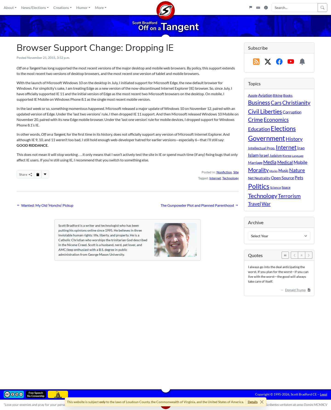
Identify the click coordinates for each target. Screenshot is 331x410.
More (99, 7)
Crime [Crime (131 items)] (255, 119)
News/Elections (33, 7)
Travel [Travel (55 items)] (254, 203)
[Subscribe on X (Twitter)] (268, 62)
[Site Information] (266, 7)
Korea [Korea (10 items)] (286, 156)
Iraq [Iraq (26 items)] (301, 147)
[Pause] (301, 255)
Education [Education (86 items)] (259, 129)
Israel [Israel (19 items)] (264, 155)
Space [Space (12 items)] (286, 187)
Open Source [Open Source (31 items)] (282, 177)
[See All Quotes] (285, 255)
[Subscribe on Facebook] (279, 62)
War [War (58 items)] (266, 203)
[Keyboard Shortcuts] (258, 7)
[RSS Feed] (256, 62)
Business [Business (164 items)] (259, 102)
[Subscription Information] (302, 62)
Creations (61, 7)
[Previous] (294, 255)
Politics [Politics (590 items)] (258, 186)
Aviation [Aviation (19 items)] (265, 95)
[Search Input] (295, 7)
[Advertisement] (154, 339)
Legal (323, 394)
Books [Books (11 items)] (288, 95)
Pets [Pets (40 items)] (299, 177)
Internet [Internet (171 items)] (286, 147)
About (9, 7)
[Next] (308, 255)
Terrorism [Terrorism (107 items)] (289, 196)
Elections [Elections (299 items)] (283, 128)
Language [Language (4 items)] (297, 155)
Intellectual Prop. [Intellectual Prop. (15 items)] (261, 148)
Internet (215, 178)
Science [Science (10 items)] (275, 187)
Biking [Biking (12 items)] (277, 95)
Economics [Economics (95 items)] (276, 120)
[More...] (45, 174)
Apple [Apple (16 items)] (252, 95)
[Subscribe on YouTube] (291, 62)
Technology (230, 178)
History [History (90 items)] (294, 139)
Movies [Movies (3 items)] (273, 170)
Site (236, 172)
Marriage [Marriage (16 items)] (255, 162)
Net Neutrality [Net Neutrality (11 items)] (259, 178)
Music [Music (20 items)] (283, 170)
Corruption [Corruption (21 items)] (292, 112)
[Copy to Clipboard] (37, 174)
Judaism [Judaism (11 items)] (275, 155)
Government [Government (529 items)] (266, 138)
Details (253, 402)
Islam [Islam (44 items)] (253, 155)
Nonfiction (224, 172)
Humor (82, 7)
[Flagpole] (250, 7)
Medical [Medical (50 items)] (285, 162)
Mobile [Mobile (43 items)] (300, 162)
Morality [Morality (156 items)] (258, 169)
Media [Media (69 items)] (270, 162)
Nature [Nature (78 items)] (297, 170)
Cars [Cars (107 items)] (276, 102)
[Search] (322, 7)
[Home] (165, 7)
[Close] (262, 401)
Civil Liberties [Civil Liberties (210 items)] (265, 111)
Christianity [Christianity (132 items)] (296, 102)
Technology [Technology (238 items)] (262, 195)
